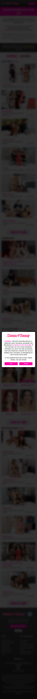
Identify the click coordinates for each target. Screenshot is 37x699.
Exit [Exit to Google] (11, 363)
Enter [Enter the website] (26, 363)
